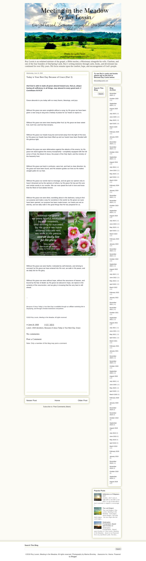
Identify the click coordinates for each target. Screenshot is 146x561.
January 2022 (114, 297)
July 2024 (113, 167)
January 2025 (114, 137)
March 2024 (113, 180)
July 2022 (113, 274)
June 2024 (113, 170)
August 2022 (114, 269)
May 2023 (113, 227)
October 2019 (114, 418)
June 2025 (113, 117)
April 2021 (113, 338)
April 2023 (113, 230)
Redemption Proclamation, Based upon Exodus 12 (109, 524)
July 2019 (113, 433)
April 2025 (113, 123)
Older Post (82, 400)
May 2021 (113, 334)
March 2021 (113, 341)
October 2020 (114, 366)
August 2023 (114, 216)
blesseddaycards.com (101, 81)
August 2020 (114, 376)
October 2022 (114, 259)
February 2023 (114, 239)
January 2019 (114, 456)
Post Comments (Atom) (62, 407)
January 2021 (114, 351)
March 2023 (113, 234)
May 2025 (113, 120)
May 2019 (113, 440)
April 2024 (113, 177)
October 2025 (114, 98)
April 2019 (113, 443)
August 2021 (114, 323)
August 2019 (114, 428)
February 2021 (114, 346)
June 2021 (113, 331)
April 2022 (113, 284)
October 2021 (114, 312)
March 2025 (113, 127)
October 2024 (114, 152)
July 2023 (113, 221)
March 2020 (113, 394)
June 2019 (113, 436)
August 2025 (114, 108)
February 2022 (114, 292)
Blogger (74, 556)
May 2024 (113, 174)
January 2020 (114, 403)
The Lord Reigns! (108, 508)
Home (57, 400)
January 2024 (114, 190)
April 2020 (113, 391)
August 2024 (114, 162)
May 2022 (113, 281)
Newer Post (31, 400)
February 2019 (114, 451)
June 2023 (113, 224)
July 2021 (113, 328)
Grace (78, 328)
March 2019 (113, 446)
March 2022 (113, 287)
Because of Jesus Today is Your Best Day (59, 328)
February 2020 (114, 398)
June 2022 (113, 277)
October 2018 (114, 471)
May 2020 (113, 388)
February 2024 (114, 185)
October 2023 (114, 205)
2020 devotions (38, 328)
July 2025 (113, 113)
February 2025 (114, 132)
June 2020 (113, 384)
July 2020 (113, 381)
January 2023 (114, 244)
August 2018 (114, 481)
